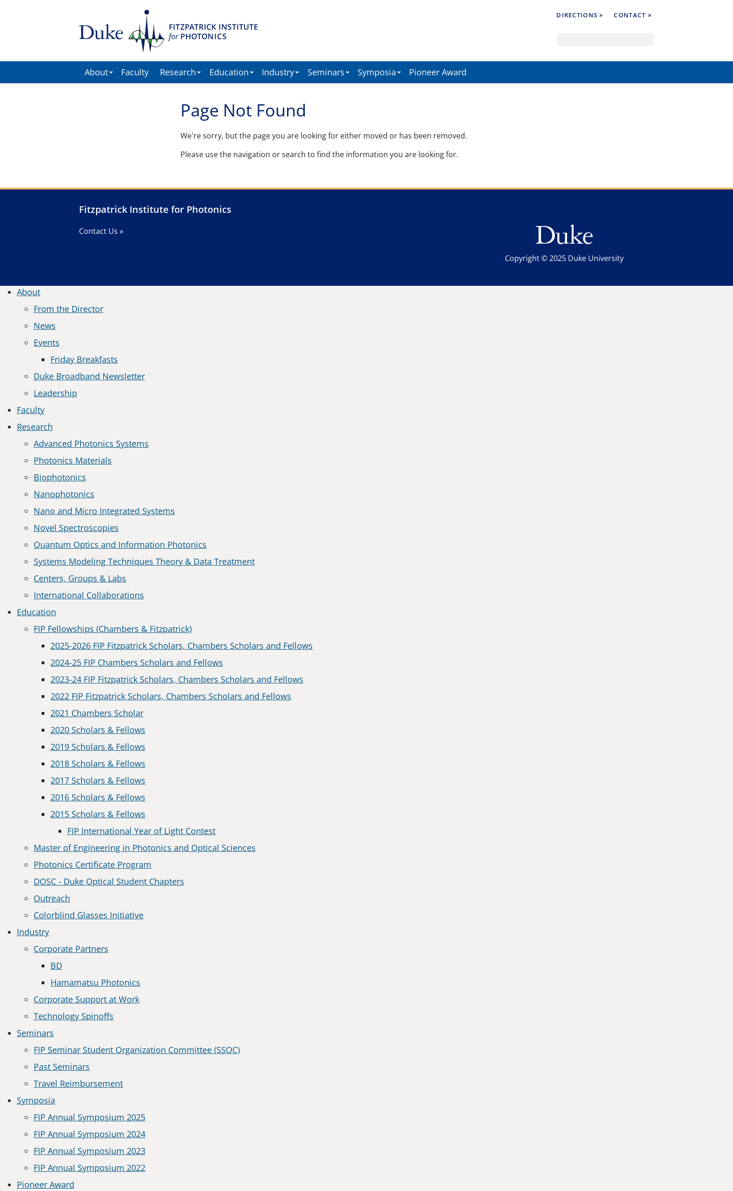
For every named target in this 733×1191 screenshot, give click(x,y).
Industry (278, 72)
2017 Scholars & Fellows (97, 780)
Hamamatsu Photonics (95, 982)
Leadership (55, 393)
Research (178, 72)
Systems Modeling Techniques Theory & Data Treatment (144, 561)
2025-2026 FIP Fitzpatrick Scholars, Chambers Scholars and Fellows (181, 645)
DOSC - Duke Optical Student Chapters (109, 881)
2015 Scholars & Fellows (97, 814)
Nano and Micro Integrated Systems (104, 510)
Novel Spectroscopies (76, 527)
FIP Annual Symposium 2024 (89, 1134)
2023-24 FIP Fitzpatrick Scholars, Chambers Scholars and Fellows (176, 679)
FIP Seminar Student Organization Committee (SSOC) (137, 1049)
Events (46, 342)
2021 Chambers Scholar (97, 713)
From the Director (68, 308)
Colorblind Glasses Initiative (89, 915)
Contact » (633, 15)
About (96, 72)
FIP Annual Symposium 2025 (89, 1117)
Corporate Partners (71, 948)
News (45, 325)
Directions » (579, 15)
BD (56, 965)
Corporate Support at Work (86, 999)
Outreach (52, 898)
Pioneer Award (438, 72)
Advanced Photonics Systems (91, 443)
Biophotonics (60, 477)
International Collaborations (89, 595)
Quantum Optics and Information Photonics (120, 544)
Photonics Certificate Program (92, 864)
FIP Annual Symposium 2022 (89, 1167)
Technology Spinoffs (74, 1016)
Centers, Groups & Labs (80, 578)
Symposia (377, 72)
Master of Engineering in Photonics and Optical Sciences (145, 847)
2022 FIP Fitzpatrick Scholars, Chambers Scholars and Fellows (170, 696)
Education (229, 72)
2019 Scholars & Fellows (97, 746)
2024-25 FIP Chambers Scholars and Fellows (136, 662)
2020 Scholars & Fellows (97, 729)
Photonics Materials (73, 460)
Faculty (135, 72)
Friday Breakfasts (84, 359)
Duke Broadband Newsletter (89, 376)
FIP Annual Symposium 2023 (89, 1150)
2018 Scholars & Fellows (97, 763)
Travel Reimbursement (78, 1083)
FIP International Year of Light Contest (141, 830)
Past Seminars (62, 1066)
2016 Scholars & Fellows (97, 797)
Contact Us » (101, 231)
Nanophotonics (64, 494)
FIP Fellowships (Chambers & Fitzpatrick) (113, 628)
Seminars (326, 72)
